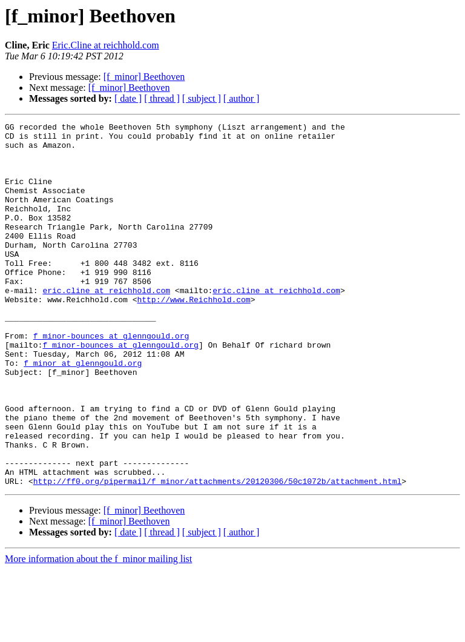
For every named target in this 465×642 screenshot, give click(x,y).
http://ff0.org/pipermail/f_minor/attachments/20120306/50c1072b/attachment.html (217, 553)
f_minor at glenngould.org (83, 411)
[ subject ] (201, 98)
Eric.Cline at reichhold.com (105, 45)
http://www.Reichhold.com (193, 335)
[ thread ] (162, 98)
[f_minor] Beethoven (144, 76)
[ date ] (128, 98)
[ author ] (241, 98)
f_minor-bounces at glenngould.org (111, 379)
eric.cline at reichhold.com (106, 324)
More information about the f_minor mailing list (98, 631)
